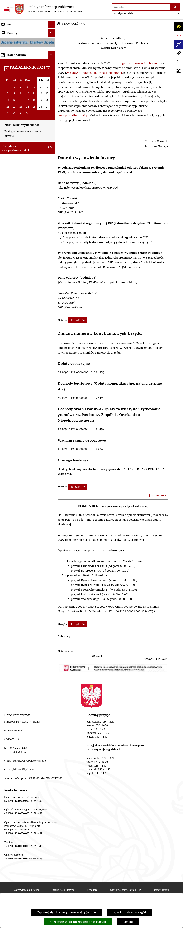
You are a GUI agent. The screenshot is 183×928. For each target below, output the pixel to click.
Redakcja (92, 889)
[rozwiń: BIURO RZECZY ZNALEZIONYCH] (51, 326)
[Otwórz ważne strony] (178, 62)
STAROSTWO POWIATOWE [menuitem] (19, 115)
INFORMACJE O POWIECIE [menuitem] (18, 51)
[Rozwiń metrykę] (77, 320)
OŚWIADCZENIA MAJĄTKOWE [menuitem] (21, 100)
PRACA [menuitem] (6, 305)
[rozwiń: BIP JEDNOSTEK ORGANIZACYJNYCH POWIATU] (51, 395)
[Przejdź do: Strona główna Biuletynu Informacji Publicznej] (58, 23)
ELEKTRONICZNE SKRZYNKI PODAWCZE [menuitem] (20, 359)
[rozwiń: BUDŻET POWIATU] (51, 263)
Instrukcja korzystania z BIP (125, 889)
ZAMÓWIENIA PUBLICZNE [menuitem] (19, 297)
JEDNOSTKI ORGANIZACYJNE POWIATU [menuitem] (21, 216)
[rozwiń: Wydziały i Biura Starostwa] (51, 148)
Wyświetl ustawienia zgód (129, 912)
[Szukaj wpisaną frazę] (175, 7)
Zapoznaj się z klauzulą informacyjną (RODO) (66, 912)
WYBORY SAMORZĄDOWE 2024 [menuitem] (22, 334)
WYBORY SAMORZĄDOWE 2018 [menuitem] (22, 342)
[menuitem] (27, 32)
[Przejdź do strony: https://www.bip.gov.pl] (178, 35)
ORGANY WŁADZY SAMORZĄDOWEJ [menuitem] (13, 91)
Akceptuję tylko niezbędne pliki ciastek (77, 922)
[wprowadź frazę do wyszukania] (141, 7)
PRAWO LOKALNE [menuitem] (13, 108)
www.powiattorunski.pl (73, 115)
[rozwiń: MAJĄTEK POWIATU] (51, 270)
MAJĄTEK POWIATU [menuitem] (14, 270)
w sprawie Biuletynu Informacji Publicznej (94, 72)
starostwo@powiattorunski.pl (30, 760)
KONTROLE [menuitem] (8, 241)
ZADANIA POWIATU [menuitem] (14, 233)
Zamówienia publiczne (26, 889)
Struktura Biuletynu (63, 889)
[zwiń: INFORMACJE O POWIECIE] (51, 50)
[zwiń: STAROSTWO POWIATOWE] (51, 115)
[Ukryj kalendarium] (51, 429)
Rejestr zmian (161, 889)
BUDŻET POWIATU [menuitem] (13, 263)
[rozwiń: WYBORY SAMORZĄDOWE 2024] (51, 334)
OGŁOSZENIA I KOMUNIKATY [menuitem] (21, 290)
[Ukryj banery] (51, 408)
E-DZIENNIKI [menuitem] (10, 380)
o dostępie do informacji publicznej (136, 63)
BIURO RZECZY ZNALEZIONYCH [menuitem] (22, 327)
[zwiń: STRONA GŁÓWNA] (51, 31)
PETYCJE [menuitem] (7, 349)
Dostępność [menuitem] (9, 387)
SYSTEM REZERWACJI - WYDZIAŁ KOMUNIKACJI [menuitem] (23, 370)
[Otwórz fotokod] (178, 71)
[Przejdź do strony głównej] (42, 9)
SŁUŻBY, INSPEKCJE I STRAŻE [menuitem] (21, 226)
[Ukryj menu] (51, 24)
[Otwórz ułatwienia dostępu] (178, 26)
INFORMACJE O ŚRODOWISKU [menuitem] (21, 312)
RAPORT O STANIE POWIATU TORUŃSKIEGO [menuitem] (20, 280)
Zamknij (128, 922)
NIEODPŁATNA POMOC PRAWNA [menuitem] (23, 319)
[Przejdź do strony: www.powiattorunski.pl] (178, 53)
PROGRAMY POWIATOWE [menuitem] (18, 256)
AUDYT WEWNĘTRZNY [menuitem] (16, 248)
